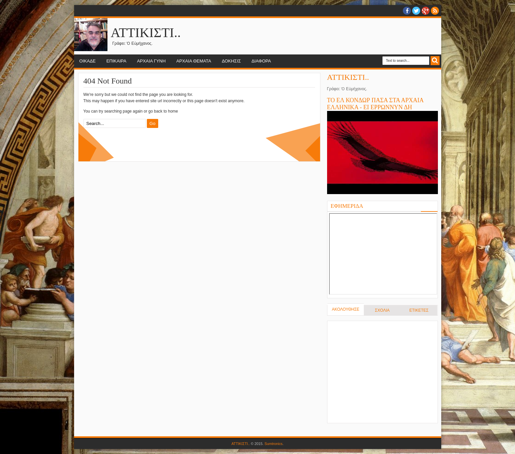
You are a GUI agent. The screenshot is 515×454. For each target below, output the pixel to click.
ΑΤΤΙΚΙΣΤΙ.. (146, 32)
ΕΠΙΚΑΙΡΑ (116, 60)
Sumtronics (274, 444)
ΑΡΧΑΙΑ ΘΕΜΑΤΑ (193, 60)
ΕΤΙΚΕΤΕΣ (418, 310)
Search (435, 60)
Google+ (426, 11)
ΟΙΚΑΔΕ (87, 60)
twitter (416, 11)
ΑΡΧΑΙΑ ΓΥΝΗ (151, 60)
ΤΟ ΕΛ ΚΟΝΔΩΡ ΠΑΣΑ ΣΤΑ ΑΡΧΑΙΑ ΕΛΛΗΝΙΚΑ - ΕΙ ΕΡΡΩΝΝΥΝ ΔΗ (375, 104)
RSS (435, 11)
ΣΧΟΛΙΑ (382, 310)
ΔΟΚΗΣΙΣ (231, 60)
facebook (407, 11)
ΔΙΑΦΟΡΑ (261, 60)
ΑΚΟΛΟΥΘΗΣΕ (345, 309)
